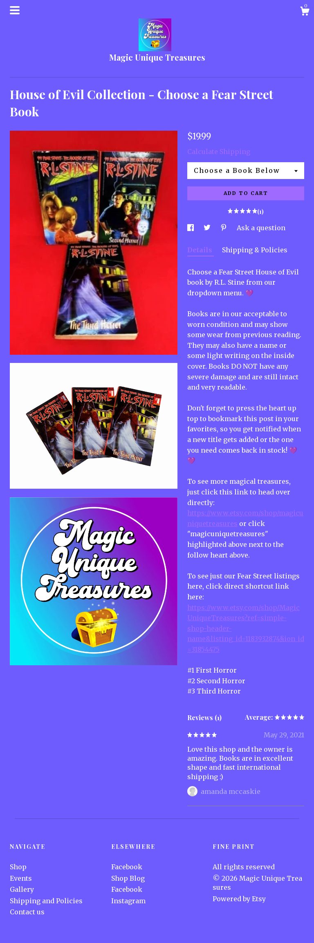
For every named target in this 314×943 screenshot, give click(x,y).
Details (200, 250)
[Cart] (304, 12)
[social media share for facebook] (191, 228)
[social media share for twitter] (208, 228)
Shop (18, 867)
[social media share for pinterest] (224, 228)
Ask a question (261, 228)
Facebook (126, 867)
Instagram (128, 901)
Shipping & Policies (254, 250)
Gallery (22, 889)
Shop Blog (128, 878)
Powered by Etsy (239, 899)
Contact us (27, 912)
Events (21, 878)
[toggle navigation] (15, 10)
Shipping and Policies (46, 901)
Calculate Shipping (218, 151)
